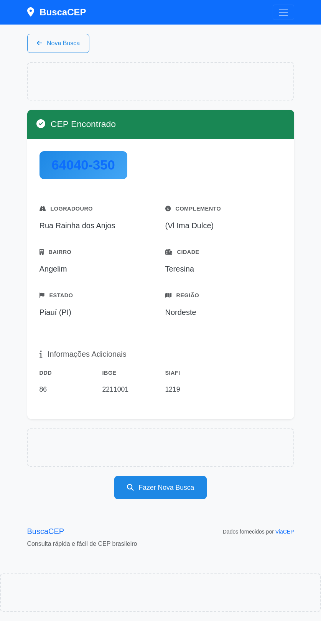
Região (182, 295)
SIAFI (172, 373)
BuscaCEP (56, 12)
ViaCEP (284, 532)
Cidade (182, 252)
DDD (46, 373)
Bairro (56, 252)
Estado (56, 295)
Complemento (193, 209)
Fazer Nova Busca (160, 487)
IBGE (109, 373)
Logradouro (66, 209)
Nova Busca (58, 43)
